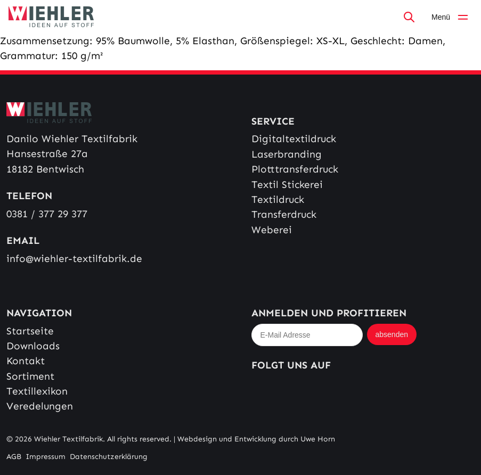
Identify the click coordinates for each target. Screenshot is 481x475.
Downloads (33, 346)
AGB (13, 456)
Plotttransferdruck (294, 169)
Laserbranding (286, 154)
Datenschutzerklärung (109, 456)
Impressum (46, 456)
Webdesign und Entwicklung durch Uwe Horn (256, 439)
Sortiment (30, 376)
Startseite (30, 331)
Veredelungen (39, 406)
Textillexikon (37, 391)
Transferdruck (283, 214)
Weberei (271, 230)
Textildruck (277, 199)
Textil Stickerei (287, 184)
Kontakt (25, 361)
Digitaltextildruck (293, 139)
